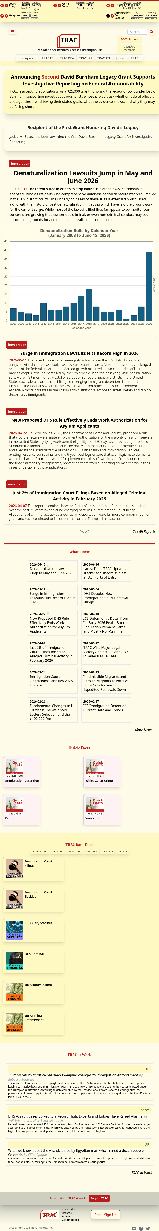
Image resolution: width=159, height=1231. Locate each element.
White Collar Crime (99, 781)
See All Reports (144, 531)
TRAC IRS (85, 58)
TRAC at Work (141, 1172)
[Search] (137, 32)
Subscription (57, 1198)
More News (143, 729)
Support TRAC (99, 1198)
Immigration (40, 851)
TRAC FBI (48, 58)
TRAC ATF (104, 58)
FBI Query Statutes (38, 923)
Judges (121, 58)
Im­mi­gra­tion (27, 58)
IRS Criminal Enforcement (34, 1017)
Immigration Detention (22, 781)
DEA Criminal (34, 954)
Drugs (9, 818)
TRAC (136, 58)
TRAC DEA (67, 58)
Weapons (92, 818)
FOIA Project (129, 39)
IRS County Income (38, 985)
